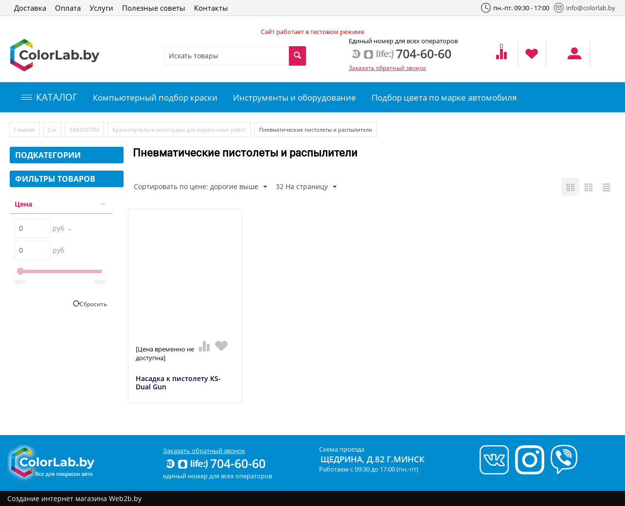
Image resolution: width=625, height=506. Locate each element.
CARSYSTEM (84, 129)
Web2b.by (125, 498)
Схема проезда (341, 449)
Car (52, 129)
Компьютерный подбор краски (155, 97)
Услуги (101, 8)
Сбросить (93, 304)
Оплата (68, 8)
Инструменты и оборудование (294, 97)
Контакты (211, 8)
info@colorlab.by (584, 8)
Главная (24, 129)
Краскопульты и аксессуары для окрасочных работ (179, 129)
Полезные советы (153, 8)
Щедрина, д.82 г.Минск (373, 459)
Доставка (30, 8)
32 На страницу (306, 187)
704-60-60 (215, 463)
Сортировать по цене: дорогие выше (200, 187)
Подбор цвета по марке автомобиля (444, 97)
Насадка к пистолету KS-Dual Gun (178, 383)
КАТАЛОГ (49, 97)
